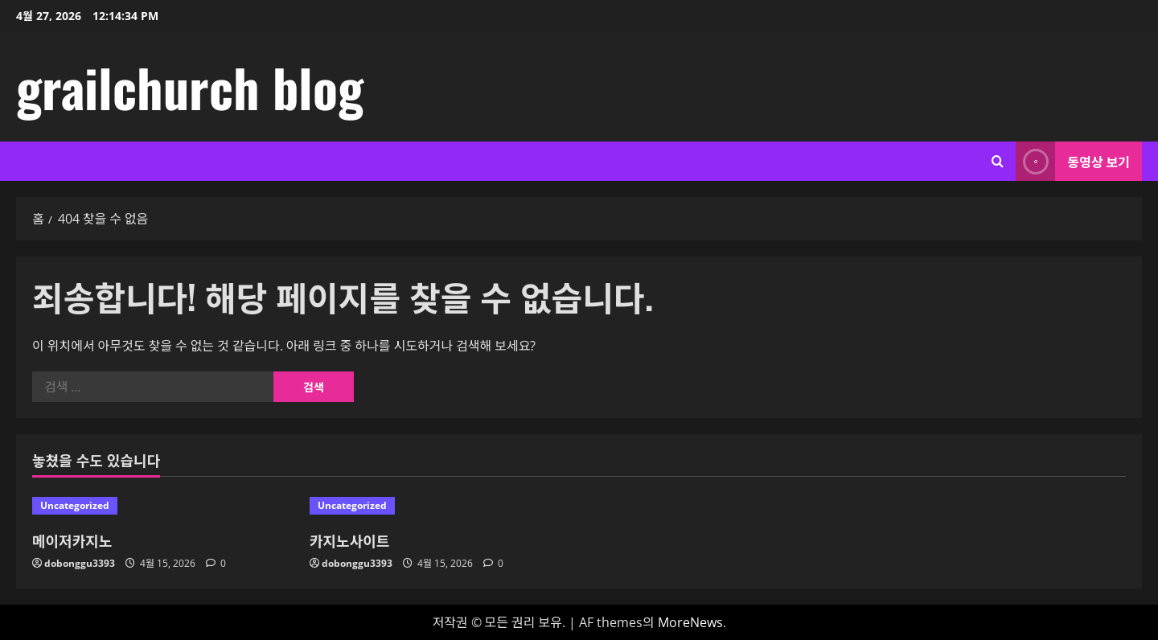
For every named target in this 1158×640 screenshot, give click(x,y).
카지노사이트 (349, 540)
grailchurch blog (189, 87)
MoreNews (690, 622)
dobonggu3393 (79, 563)
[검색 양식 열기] (998, 161)
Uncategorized (74, 505)
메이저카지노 (72, 540)
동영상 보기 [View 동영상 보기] (1073, 161)
